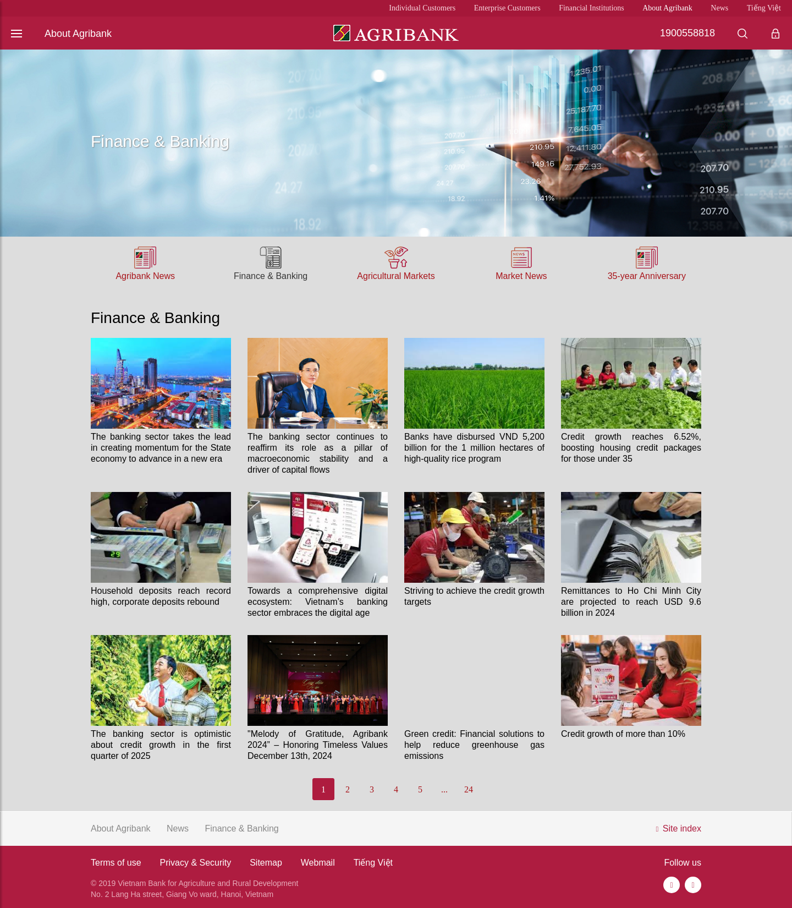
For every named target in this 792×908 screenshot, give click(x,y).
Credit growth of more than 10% (623, 734)
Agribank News (145, 276)
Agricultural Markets (396, 276)
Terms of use (116, 862)
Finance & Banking (270, 276)
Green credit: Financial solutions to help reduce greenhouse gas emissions (474, 745)
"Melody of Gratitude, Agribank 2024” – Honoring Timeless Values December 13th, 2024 (318, 745)
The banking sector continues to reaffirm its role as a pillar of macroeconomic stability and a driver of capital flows (318, 453)
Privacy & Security (195, 862)
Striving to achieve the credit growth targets (474, 596)
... (444, 789)
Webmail (318, 862)
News (719, 8)
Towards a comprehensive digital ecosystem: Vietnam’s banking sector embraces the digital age (318, 601)
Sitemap (266, 862)
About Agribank (667, 8)
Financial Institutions (591, 8)
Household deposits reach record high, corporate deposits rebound (161, 596)
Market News (521, 276)
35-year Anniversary (647, 276)
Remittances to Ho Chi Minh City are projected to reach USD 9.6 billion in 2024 (631, 601)
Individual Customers (422, 8)
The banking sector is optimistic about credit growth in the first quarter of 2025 (161, 745)
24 (468, 789)
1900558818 (687, 33)
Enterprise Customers (507, 8)
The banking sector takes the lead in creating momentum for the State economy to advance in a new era (161, 447)
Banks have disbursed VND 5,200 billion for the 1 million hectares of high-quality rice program (474, 447)
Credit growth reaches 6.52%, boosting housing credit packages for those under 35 (631, 447)
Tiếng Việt (764, 8)
